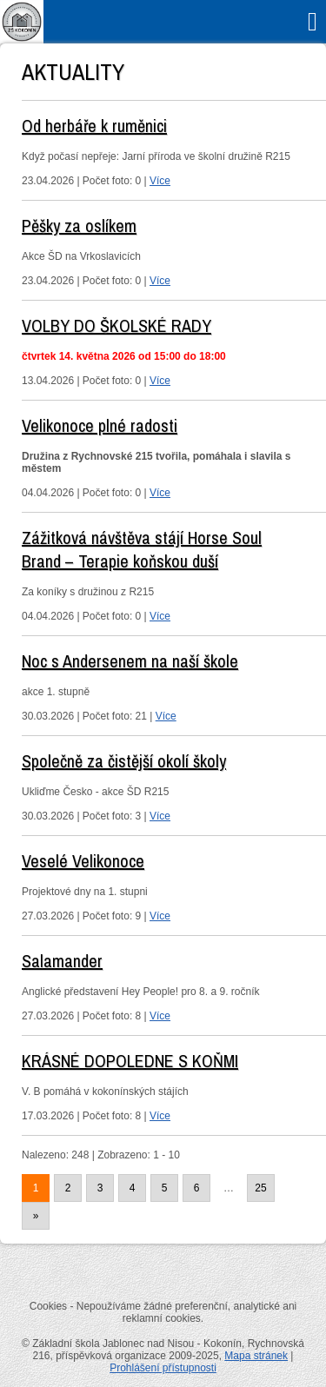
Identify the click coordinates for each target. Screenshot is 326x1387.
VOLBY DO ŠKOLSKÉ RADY (116, 325)
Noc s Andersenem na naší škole (130, 661)
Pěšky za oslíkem (79, 225)
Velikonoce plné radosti (99, 425)
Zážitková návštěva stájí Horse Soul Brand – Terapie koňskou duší (142, 549)
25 (260, 1188)
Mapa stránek (256, 1356)
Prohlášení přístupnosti (163, 1368)
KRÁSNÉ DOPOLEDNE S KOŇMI (130, 1060)
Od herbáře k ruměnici (94, 125)
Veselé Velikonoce (83, 861)
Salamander (62, 960)
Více (160, 181)
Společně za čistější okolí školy (124, 761)
